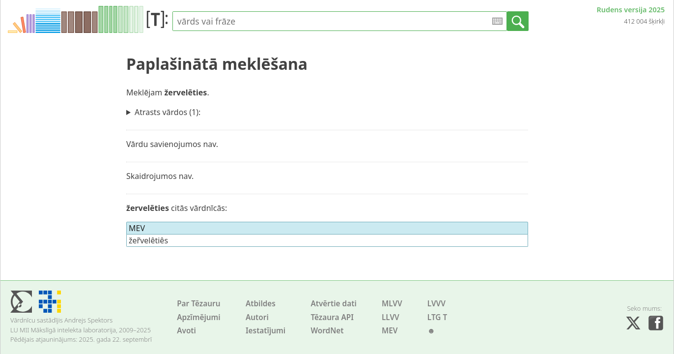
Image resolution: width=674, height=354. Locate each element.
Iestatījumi (265, 330)
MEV (390, 330)
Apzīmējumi (199, 317)
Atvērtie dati (333, 303)
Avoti (186, 330)
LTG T (437, 317)
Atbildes (261, 303)
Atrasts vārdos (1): (167, 112)
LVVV (436, 303)
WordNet (326, 330)
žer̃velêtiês (148, 240)
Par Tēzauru (198, 303)
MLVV (392, 303)
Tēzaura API (332, 317)
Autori (257, 317)
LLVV (390, 317)
